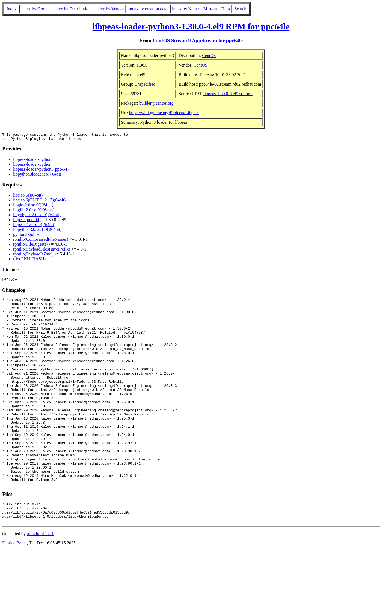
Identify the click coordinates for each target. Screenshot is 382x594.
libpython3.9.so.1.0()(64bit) (37, 231)
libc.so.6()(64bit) (28, 196)
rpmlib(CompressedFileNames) (40, 241)
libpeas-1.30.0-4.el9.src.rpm (228, 93)
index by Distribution (72, 9)
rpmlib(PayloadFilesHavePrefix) (41, 250)
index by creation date (148, 9)
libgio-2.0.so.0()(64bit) (33, 206)
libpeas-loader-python (32, 166)
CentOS (209, 55)
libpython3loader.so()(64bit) (38, 175)
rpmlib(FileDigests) (30, 245)
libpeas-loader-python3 (33, 161)
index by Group (34, 9)
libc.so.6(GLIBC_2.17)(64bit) (39, 201)
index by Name (185, 9)
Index (11, 9)
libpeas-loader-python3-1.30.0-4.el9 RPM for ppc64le (191, 26)
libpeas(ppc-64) (26, 221)
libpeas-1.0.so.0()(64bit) (34, 226)
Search (241, 9)
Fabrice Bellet (14, 587)
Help (225, 9)
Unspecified (144, 84)
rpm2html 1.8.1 (40, 577)
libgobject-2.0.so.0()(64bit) (37, 216)
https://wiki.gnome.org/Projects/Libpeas (164, 112)
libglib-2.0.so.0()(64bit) (34, 211)
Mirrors (210, 9)
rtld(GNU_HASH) (29, 260)
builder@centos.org (156, 103)
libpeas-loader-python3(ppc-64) (41, 170)
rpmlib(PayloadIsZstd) (33, 255)
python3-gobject (27, 236)
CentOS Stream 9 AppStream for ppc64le (198, 40)
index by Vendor (109, 9)
